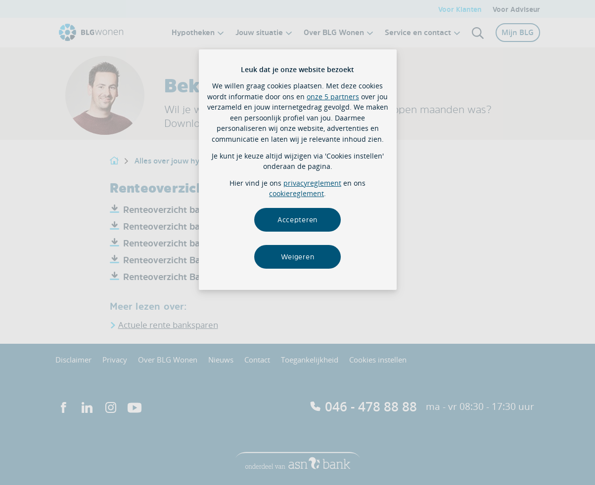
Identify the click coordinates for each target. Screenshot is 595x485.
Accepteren (297, 219)
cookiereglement (296, 193)
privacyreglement (312, 183)
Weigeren (298, 256)
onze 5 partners (333, 96)
